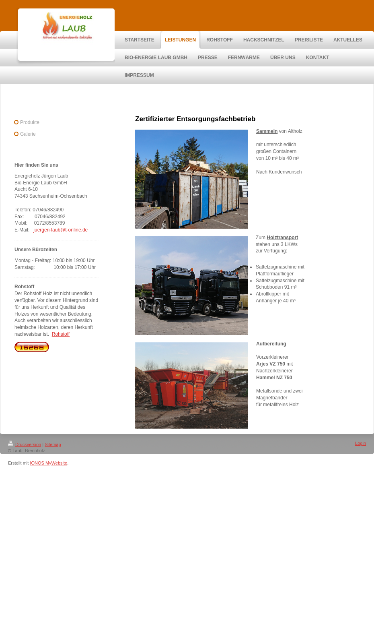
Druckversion (24, 444)
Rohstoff (61, 334)
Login (360, 443)
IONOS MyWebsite (48, 463)
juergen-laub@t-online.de (60, 230)
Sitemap (53, 444)
